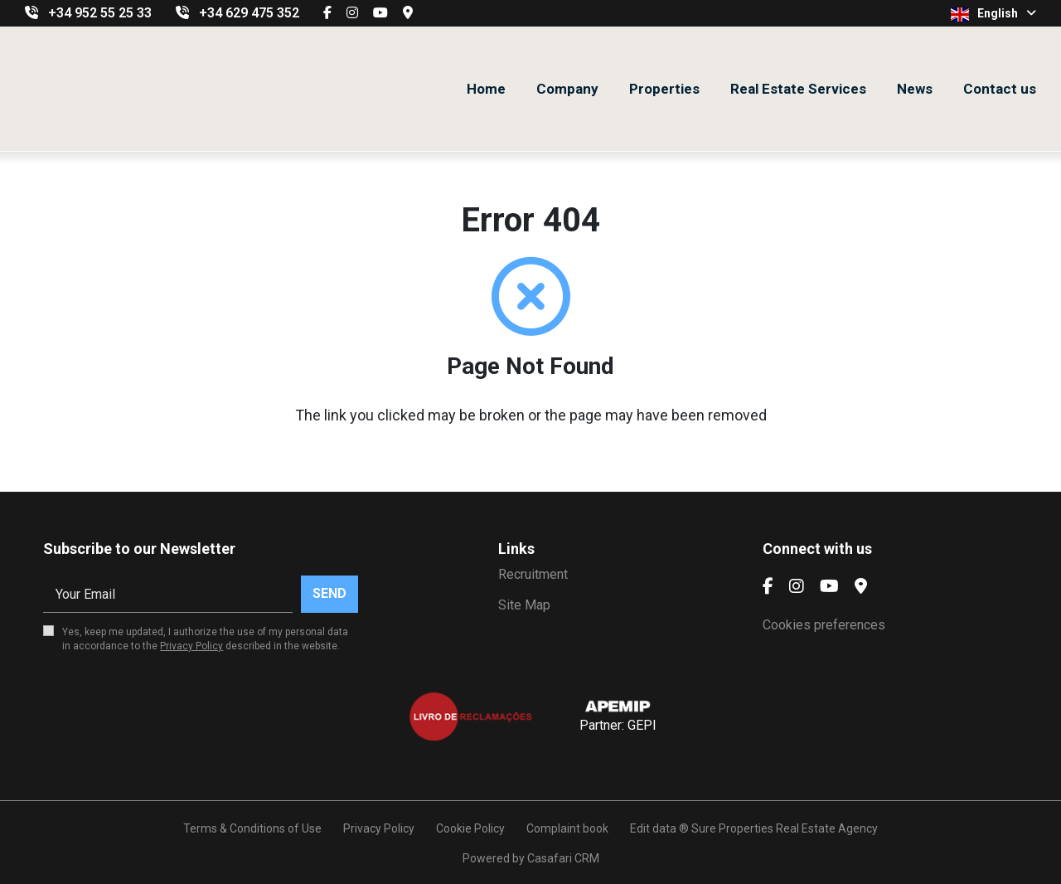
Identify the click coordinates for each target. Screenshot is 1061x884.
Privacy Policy (191, 646)
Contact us (999, 88)
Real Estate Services (798, 88)
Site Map (524, 605)
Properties (664, 88)
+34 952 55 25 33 (100, 13)
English (993, 14)
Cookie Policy (470, 828)
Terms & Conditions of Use (252, 828)
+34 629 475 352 (249, 13)
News (915, 88)
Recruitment (533, 574)
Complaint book (567, 828)
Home (486, 88)
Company (567, 88)
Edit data (653, 828)
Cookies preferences (824, 625)
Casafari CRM (563, 858)
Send (329, 593)
